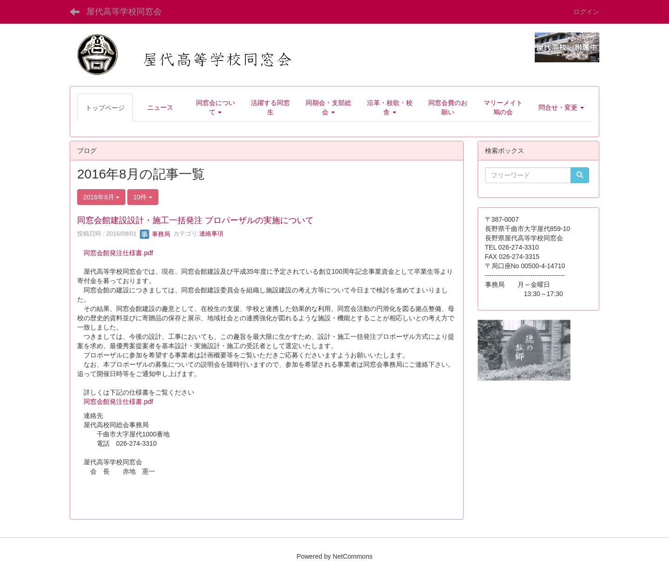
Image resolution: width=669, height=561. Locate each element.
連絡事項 (211, 234)
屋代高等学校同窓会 (124, 11)
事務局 (155, 234)
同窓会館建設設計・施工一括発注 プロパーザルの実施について (195, 220)
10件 (142, 197)
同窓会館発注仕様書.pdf (118, 253)
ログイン (586, 11)
